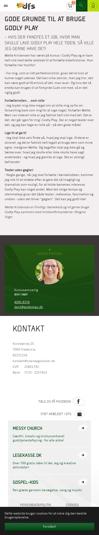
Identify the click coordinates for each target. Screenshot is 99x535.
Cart (70, 7)
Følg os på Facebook (62, 401)
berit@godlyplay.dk (28, 307)
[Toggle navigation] (6, 6)
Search (81, 7)
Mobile (6, 6)
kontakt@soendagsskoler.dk (34, 361)
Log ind (93, 7)
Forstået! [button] (49, 526)
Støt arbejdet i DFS (63, 414)
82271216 (20, 355)
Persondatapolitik (35, 504)
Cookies (72, 504)
